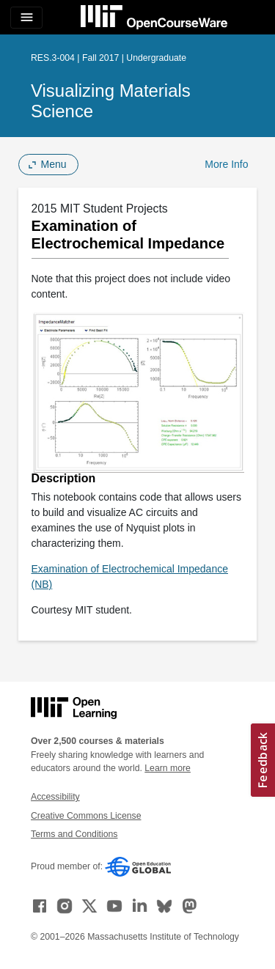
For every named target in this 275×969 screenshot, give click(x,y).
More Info (226, 164)
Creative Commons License (86, 816)
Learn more (167, 768)
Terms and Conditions (74, 834)
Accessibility (55, 797)
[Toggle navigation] (26, 18)
